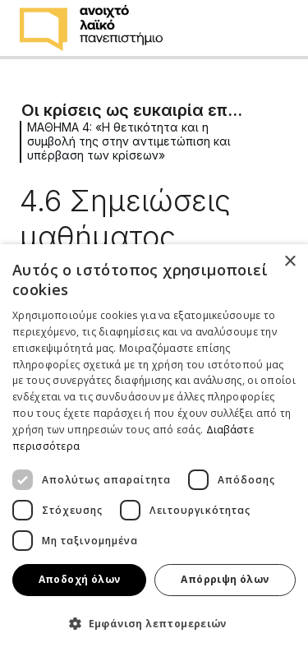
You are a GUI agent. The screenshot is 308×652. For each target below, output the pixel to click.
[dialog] (154, 448)
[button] (154, 623)
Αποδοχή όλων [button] (80, 579)
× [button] (289, 262)
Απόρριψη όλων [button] (225, 579)
